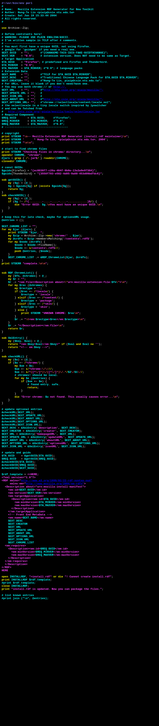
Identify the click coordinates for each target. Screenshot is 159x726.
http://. (59, 104)
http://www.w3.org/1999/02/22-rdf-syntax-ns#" (56, 576)
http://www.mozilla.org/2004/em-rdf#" (55, 580)
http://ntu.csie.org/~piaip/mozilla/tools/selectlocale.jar (54, 134)
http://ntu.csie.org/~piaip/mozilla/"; (74, 108)
